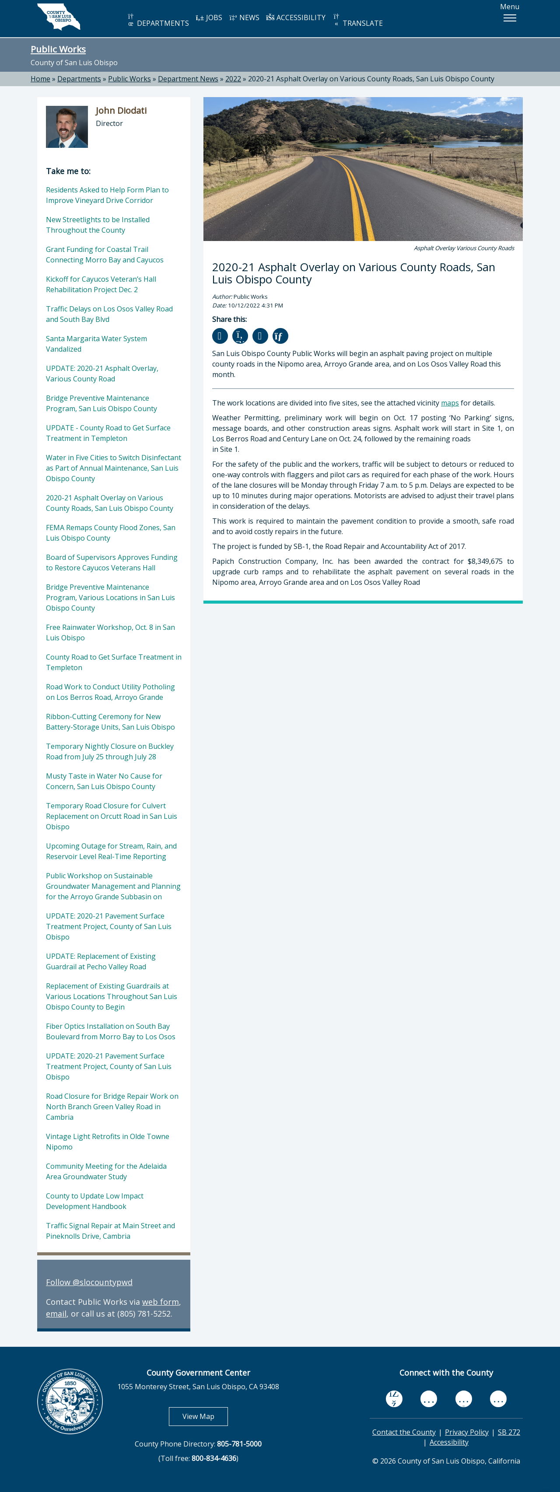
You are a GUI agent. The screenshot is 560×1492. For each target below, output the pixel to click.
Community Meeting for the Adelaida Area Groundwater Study (106, 1171)
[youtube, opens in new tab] (429, 1399)
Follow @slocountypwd (89, 1282)
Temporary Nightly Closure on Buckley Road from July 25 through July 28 (110, 751)
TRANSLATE (357, 20)
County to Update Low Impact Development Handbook (95, 1201)
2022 (233, 79)
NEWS (244, 17)
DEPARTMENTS (157, 20)
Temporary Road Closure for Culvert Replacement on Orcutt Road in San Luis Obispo (111, 816)
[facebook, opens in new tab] (394, 1399)
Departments (79, 79)
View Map (205, 1416)
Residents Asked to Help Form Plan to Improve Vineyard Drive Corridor (107, 195)
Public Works (58, 49)
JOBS (209, 17)
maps (450, 403)
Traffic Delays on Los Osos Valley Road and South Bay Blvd (109, 314)
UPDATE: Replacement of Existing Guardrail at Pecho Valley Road (101, 961)
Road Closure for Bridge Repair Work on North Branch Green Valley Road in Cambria (112, 1106)
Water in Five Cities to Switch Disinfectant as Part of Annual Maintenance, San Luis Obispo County (113, 468)
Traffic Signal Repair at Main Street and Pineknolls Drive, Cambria (110, 1231)
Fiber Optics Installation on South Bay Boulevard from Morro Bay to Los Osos (110, 1031)
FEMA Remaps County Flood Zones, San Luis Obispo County (110, 533)
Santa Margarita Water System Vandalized (96, 344)
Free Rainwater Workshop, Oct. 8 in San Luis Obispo (110, 632)
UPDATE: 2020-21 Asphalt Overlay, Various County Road (102, 373)
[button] (510, 17)
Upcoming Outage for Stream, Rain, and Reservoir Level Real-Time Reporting (111, 851)
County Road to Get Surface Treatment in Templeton (114, 662)
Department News (188, 79)
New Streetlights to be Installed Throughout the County (98, 225)
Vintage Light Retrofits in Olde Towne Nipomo (107, 1142)
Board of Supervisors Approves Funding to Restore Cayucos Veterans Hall (112, 562)
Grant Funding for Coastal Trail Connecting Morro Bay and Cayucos (105, 255)
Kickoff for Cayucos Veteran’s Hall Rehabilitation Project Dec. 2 (101, 284)
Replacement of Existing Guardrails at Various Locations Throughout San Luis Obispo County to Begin (111, 996)
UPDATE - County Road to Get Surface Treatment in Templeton (108, 433)
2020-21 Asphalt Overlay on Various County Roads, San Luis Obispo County (371, 79)
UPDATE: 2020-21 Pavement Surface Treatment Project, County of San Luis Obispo (109, 926)
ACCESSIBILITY (296, 17)
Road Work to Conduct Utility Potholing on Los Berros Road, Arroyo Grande (110, 692)
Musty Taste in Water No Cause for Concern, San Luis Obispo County (104, 781)
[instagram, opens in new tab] (498, 1398)
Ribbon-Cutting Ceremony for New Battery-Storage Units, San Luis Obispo (110, 722)
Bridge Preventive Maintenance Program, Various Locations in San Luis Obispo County (110, 597)
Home (40, 79)
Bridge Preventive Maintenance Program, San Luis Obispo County (101, 403)
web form (160, 1301)
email (56, 1313)
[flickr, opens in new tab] (464, 1398)
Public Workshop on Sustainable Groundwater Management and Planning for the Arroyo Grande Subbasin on (113, 886)
